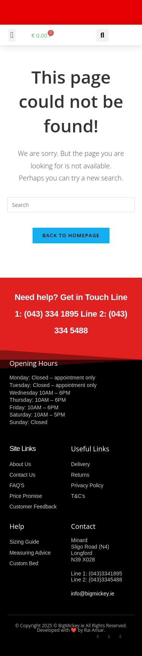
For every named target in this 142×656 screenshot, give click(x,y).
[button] (12, 35)
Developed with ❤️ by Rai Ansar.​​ (71, 630)
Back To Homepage (71, 235)
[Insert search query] (71, 204)
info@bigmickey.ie (92, 594)
